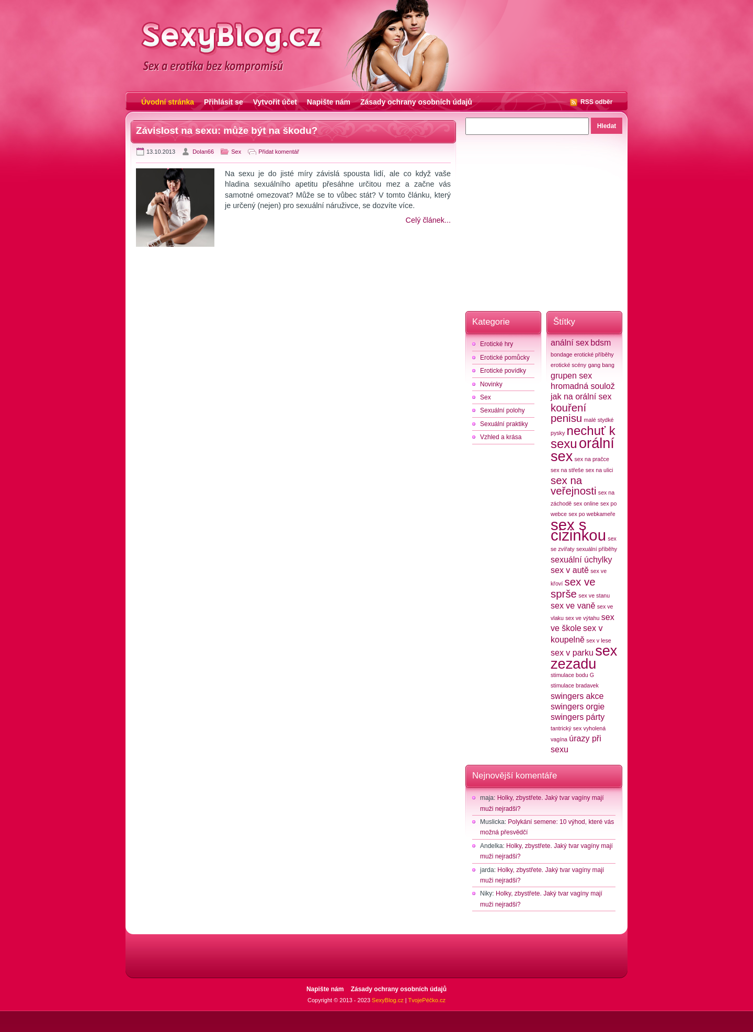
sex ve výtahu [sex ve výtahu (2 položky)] (582, 618)
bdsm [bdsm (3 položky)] (600, 342)
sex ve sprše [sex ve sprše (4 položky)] (573, 588)
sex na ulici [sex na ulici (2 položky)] (599, 470)
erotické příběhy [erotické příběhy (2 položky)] (594, 354)
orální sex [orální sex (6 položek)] (582, 449)
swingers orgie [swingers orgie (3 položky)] (577, 706)
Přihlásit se (223, 102)
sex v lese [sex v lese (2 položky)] (598, 640)
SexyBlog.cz (388, 1000)
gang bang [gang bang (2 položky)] (601, 365)
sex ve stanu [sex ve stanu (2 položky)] (594, 595)
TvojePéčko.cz (427, 1000)
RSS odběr (596, 102)
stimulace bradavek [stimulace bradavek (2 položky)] (575, 685)
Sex (236, 151)
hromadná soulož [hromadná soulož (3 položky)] (583, 386)
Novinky (491, 384)
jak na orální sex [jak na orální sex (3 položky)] (581, 396)
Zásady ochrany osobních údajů (416, 102)
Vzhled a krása (500, 437)
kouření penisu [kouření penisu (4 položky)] (568, 413)
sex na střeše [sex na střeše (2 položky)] (567, 470)
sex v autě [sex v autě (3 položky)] (570, 570)
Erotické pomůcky (505, 357)
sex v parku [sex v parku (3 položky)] (572, 652)
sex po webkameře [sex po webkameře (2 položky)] (591, 514)
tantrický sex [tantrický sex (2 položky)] (566, 728)
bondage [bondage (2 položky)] (562, 354)
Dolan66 (203, 151)
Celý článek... (428, 220)
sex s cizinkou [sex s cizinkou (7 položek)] (578, 530)
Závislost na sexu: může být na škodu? (226, 130)
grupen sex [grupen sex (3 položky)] (571, 375)
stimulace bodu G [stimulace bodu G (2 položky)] (572, 675)
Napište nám (328, 102)
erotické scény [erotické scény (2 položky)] (568, 365)
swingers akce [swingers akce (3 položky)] (577, 696)
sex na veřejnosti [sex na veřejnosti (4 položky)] (573, 485)
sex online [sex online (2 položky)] (586, 503)
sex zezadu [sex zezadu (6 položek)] (584, 657)
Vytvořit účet (275, 102)
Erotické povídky (503, 370)
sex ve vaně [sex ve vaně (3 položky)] (573, 605)
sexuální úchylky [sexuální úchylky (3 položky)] (581, 559)
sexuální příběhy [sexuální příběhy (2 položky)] (596, 549)
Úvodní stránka (167, 102)
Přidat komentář (278, 151)
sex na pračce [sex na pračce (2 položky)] (592, 459)
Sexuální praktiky (504, 424)
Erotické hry (496, 344)
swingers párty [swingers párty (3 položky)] (577, 717)
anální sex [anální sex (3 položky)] (570, 342)
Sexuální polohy (502, 410)
